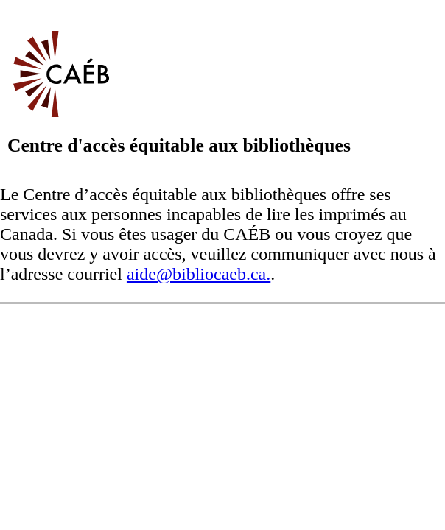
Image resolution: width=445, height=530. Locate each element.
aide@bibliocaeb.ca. (198, 273)
